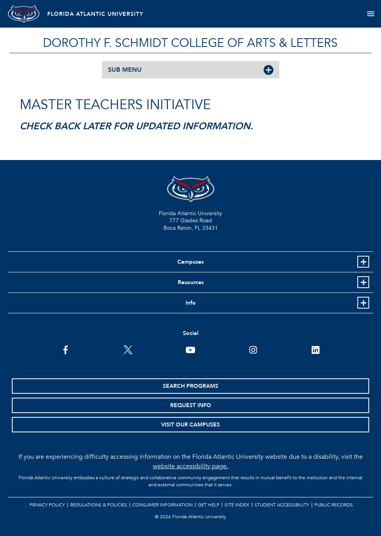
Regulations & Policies (98, 505)
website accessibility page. (190, 466)
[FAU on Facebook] (66, 349)
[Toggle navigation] (370, 14)
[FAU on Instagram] (253, 349)
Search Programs (190, 386)
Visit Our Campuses (190, 424)
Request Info (190, 405)
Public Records (333, 505)
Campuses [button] (190, 262)
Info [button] (191, 303)
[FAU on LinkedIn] (315, 349)
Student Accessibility (282, 505)
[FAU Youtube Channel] (190, 349)
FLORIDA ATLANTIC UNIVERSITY (95, 14)
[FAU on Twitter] (128, 349)
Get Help (208, 505)
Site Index (237, 505)
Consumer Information (162, 505)
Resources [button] (191, 282)
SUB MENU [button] (125, 69)
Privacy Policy (47, 505)
